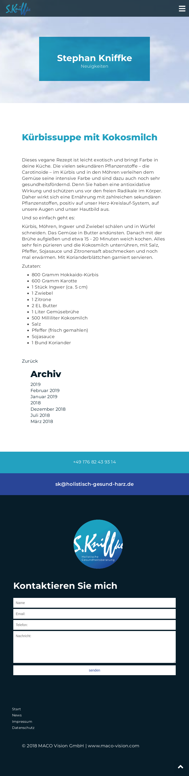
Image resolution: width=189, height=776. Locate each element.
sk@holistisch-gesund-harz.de (94, 484)
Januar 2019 (44, 396)
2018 (36, 403)
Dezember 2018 (48, 409)
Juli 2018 (40, 415)
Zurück (30, 361)
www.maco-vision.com (113, 746)
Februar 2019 (45, 390)
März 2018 (42, 421)
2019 (36, 384)
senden (94, 670)
